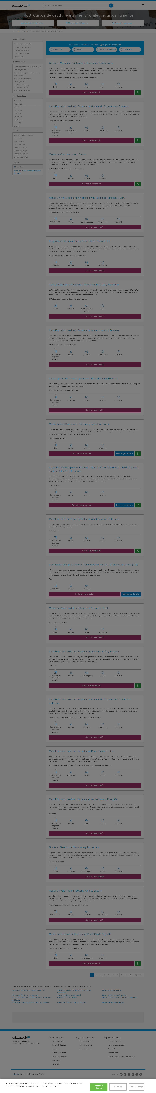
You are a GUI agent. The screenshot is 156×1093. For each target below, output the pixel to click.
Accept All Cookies (99, 1087)
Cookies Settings (136, 1087)
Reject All (118, 1087)
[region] (78, 1086)
